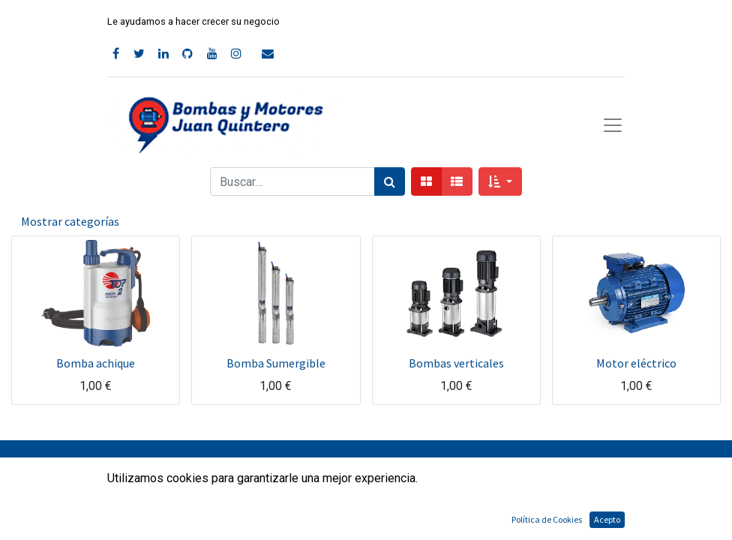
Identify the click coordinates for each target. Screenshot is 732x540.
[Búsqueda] (389, 181)
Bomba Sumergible (276, 363)
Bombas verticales (456, 363)
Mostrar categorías (70, 221)
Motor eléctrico (636, 363)
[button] (499, 181)
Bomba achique (95, 363)
